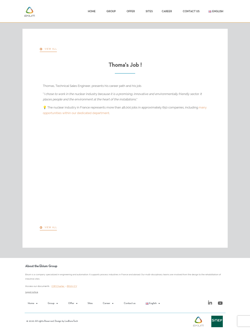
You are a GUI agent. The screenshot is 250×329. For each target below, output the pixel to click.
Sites (149, 11)
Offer (132, 11)
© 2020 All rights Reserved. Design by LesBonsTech (52, 321)
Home (92, 11)
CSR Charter (58, 286)
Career (168, 11)
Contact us (191, 11)
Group (112, 11)
